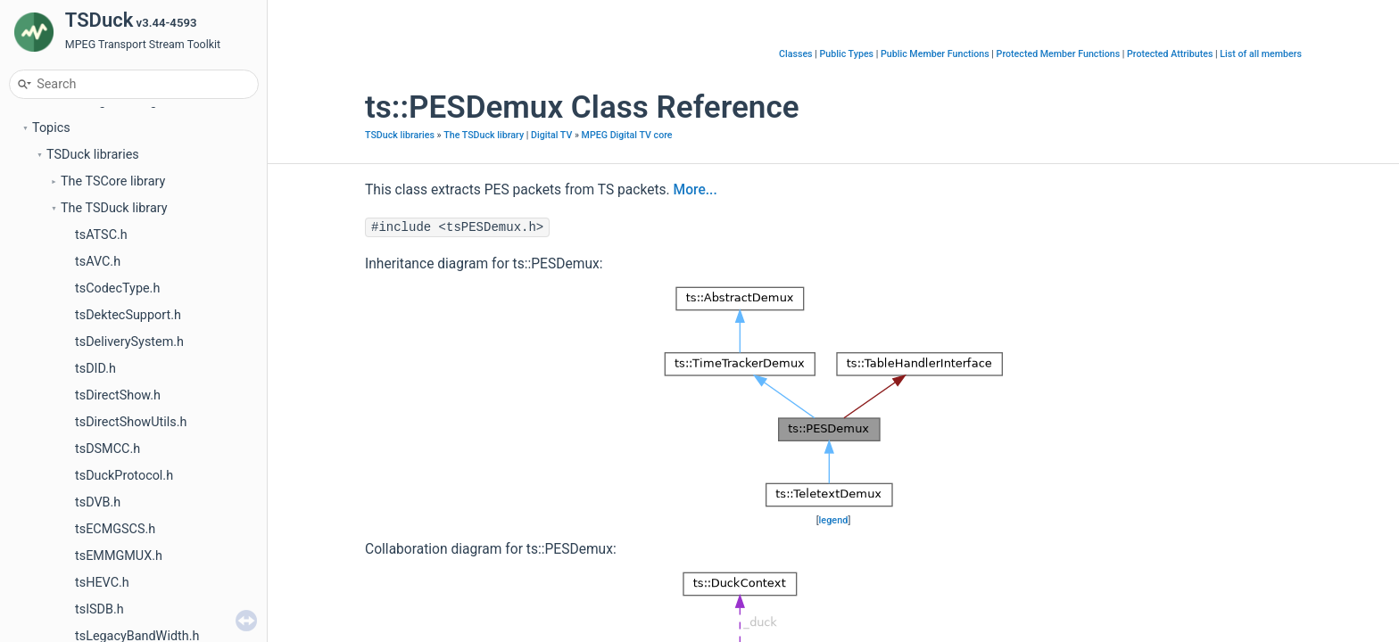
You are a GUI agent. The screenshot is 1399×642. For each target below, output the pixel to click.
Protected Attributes (1170, 54)
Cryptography (84, 339)
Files (45, 526)
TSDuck (40, 125)
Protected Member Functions (1059, 54)
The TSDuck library (114, 259)
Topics (51, 178)
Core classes (83, 285)
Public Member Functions (935, 54)
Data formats (83, 312)
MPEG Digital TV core (627, 135)
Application (78, 392)
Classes (55, 499)
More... (695, 190)
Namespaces (69, 446)
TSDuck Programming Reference (125, 152)
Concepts (59, 473)
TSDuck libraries (92, 205)
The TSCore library (113, 232)
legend (834, 520)
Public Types (846, 54)
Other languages (93, 419)
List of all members (1261, 54)
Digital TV (74, 366)
